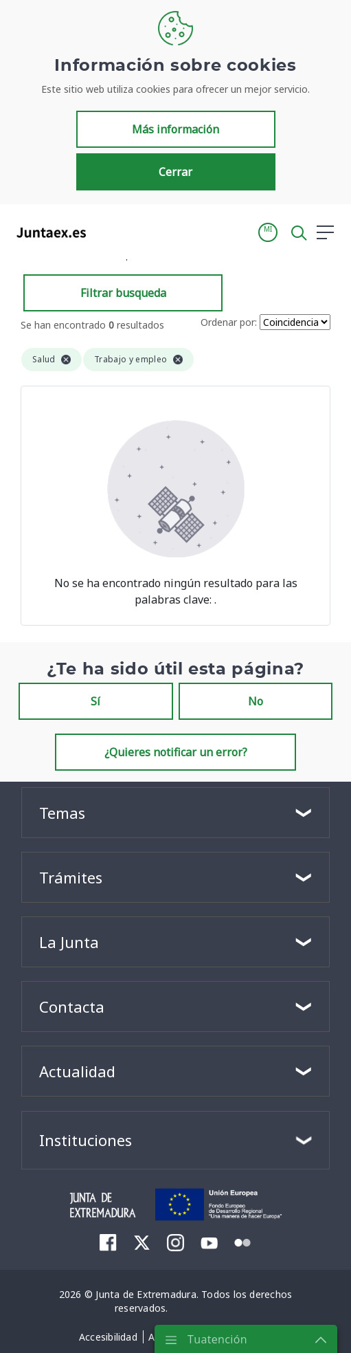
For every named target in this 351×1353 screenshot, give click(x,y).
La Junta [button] (69, 942)
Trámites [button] (70, 877)
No (255, 701)
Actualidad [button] (77, 1071)
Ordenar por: (229, 322)
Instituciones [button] (85, 1140)
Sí (95, 701)
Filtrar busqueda (123, 292)
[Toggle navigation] (105, 231)
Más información (175, 129)
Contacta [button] (71, 1006)
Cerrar (175, 171)
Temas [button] (62, 812)
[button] (268, 232)
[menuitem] (108, 1242)
